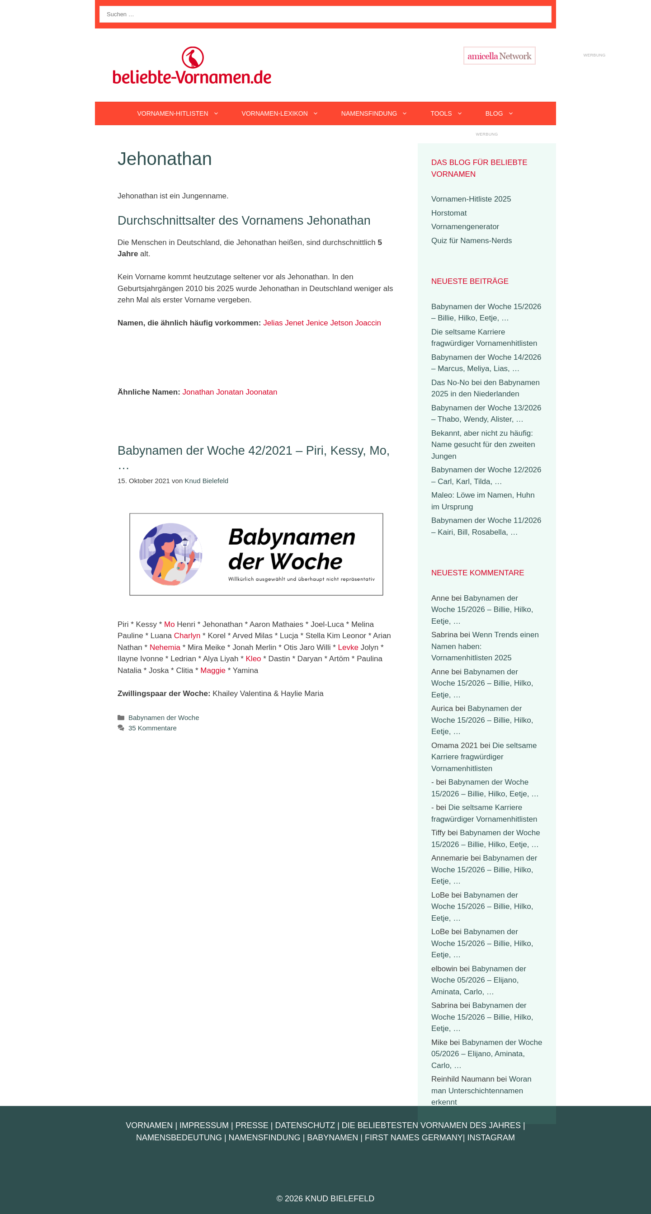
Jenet (294, 323)
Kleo (253, 658)
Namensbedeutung (179, 1137)
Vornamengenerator (465, 226)
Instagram (491, 1137)
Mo (169, 624)
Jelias (273, 323)
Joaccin (368, 323)
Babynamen (332, 1137)
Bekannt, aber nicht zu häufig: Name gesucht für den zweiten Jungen (483, 445)
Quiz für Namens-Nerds (471, 240)
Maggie (213, 670)
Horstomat (449, 213)
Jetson (341, 323)
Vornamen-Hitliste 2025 (471, 199)
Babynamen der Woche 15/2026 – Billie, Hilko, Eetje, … (482, 610)
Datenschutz (305, 1125)
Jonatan (230, 392)
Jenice (317, 323)
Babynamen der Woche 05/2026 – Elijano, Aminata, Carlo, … (478, 980)
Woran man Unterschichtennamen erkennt (481, 1090)
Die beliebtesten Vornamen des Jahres (431, 1125)
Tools (452, 113)
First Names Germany (414, 1137)
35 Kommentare (152, 728)
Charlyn (187, 635)
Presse (252, 1125)
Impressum (204, 1125)
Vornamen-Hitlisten (183, 113)
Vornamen (149, 1125)
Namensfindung (380, 113)
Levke (348, 647)
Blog (505, 113)
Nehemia (165, 647)
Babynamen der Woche (163, 717)
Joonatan (262, 392)
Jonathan (198, 392)
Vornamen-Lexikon (286, 113)
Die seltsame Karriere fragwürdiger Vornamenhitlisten (484, 757)
